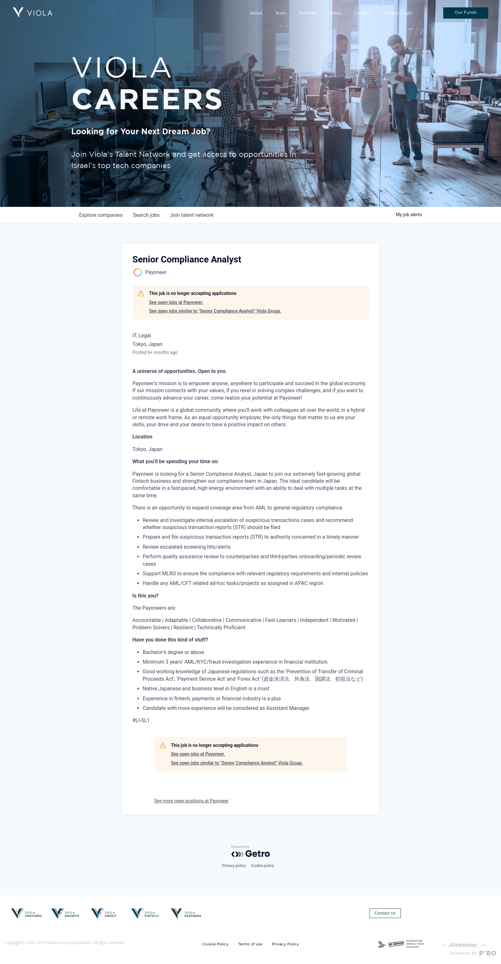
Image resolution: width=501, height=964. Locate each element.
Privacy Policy (285, 944)
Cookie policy (262, 865)
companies (101, 215)
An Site (464, 945)
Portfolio (307, 13)
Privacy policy (234, 865)
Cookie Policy (215, 944)
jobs (146, 215)
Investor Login (397, 13)
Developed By (473, 953)
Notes (335, 13)
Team (280, 13)
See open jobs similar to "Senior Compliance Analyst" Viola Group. (215, 311)
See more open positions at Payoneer (191, 800)
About (255, 13)
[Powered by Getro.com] (250, 851)
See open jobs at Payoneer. (176, 302)
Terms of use (250, 944)
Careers (362, 13)
